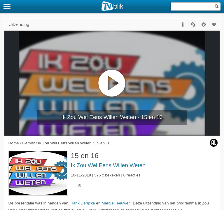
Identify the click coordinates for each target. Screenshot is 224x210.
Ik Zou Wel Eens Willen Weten (108, 165)
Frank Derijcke (82, 203)
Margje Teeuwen (116, 203)
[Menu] (7, 6)
